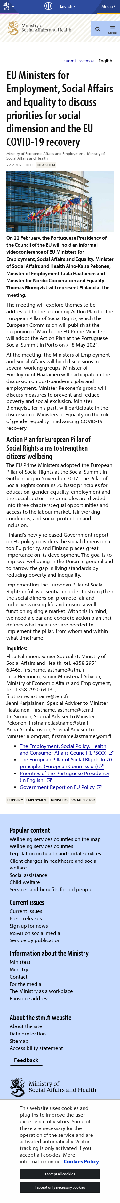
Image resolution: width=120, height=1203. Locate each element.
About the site (26, 1026)
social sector (83, 800)
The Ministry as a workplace (41, 990)
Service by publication (35, 940)
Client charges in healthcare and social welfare (54, 864)
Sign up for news (29, 925)
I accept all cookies (60, 1173)
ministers (59, 800)
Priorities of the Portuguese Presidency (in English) (64, 776)
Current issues (26, 911)
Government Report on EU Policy (61, 786)
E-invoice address (30, 998)
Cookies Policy (81, 1161)
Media (108, 6)
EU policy (15, 800)
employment (37, 800)
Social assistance (28, 874)
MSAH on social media (35, 933)
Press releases (26, 918)
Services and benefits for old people (51, 889)
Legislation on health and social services (55, 853)
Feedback (26, 1060)
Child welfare (25, 881)
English (105, 61)
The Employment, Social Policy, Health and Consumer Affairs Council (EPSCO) (67, 749)
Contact (19, 976)
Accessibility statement (36, 1047)
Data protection (28, 1033)
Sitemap (19, 1040)
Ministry (19, 969)
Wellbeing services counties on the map (55, 839)
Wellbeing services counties (41, 846)
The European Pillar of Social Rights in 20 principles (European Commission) (66, 762)
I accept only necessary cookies (60, 1187)
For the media (25, 983)
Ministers (20, 961)
